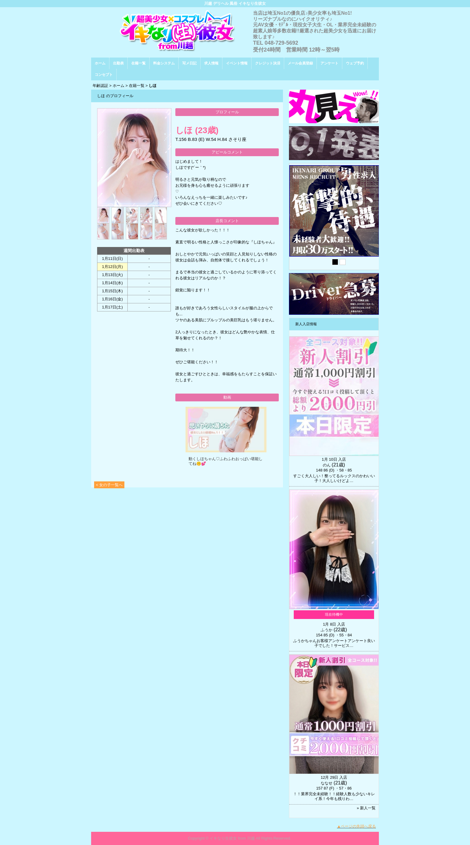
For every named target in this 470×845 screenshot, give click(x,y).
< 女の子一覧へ (109, 485)
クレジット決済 (267, 63)
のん (327, 465)
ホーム (100, 63)
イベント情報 (237, 63)
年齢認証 (100, 85)
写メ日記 (189, 63)
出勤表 (118, 63)
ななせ (326, 783)
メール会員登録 (300, 63)
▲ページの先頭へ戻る (356, 826)
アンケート (329, 63)
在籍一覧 (138, 63)
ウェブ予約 (355, 63)
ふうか (326, 630)
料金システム (164, 63)
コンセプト (104, 75)
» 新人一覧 (366, 808)
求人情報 (211, 63)
